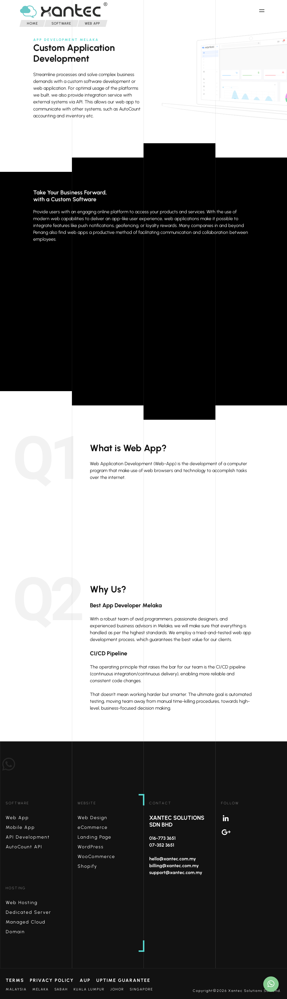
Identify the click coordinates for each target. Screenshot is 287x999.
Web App (17, 817)
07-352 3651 (161, 845)
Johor (117, 989)
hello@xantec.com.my (172, 858)
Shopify (87, 866)
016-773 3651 (162, 838)
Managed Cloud (26, 922)
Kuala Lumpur (89, 989)
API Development (28, 837)
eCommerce (93, 827)
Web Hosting (22, 902)
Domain (15, 931)
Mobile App (20, 827)
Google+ (254, 832)
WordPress (91, 846)
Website (87, 803)
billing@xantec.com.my (174, 865)
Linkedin (254, 818)
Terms (15, 980)
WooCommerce (96, 856)
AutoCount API (24, 846)
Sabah (61, 989)
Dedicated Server (28, 912)
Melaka (40, 989)
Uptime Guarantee (123, 980)
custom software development (99, 86)
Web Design (92, 817)
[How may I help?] (271, 984)
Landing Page (94, 837)
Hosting (16, 888)
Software (17, 803)
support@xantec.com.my (175, 872)
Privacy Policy (52, 980)
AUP (85, 980)
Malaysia (16, 989)
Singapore (141, 989)
